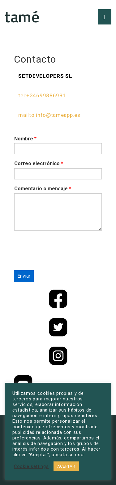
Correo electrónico (38, 163)
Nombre (25, 139)
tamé (22, 16)
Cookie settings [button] (31, 466)
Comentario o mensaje (42, 189)
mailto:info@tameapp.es (49, 115)
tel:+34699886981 (42, 95)
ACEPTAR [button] (66, 466)
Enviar (23, 276)
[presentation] (61, 260)
